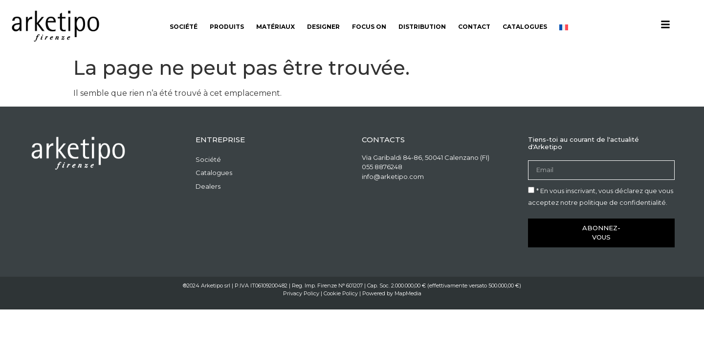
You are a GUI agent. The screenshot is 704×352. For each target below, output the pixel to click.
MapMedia (408, 293)
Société (184, 26)
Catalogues (525, 26)
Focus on (369, 26)
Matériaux (275, 26)
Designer (323, 26)
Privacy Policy (301, 293)
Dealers (208, 186)
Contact (474, 26)
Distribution (422, 26)
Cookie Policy (341, 293)
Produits (227, 26)
